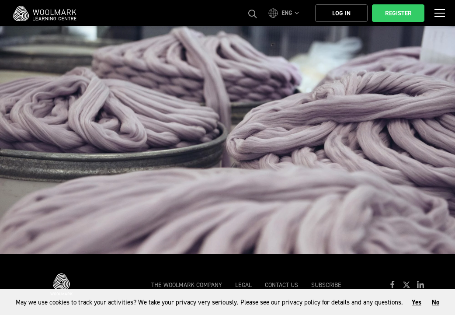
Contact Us (281, 285)
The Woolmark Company (186, 285)
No (435, 302)
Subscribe (326, 285)
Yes (416, 302)
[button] (285, 13)
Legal (243, 285)
